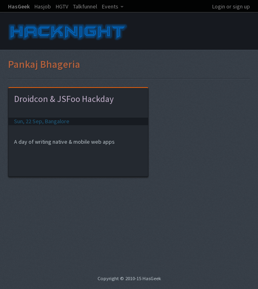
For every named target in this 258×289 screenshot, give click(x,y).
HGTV (62, 6)
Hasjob (43, 6)
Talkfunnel (85, 6)
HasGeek (19, 6)
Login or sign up (231, 6)
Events (110, 6)
